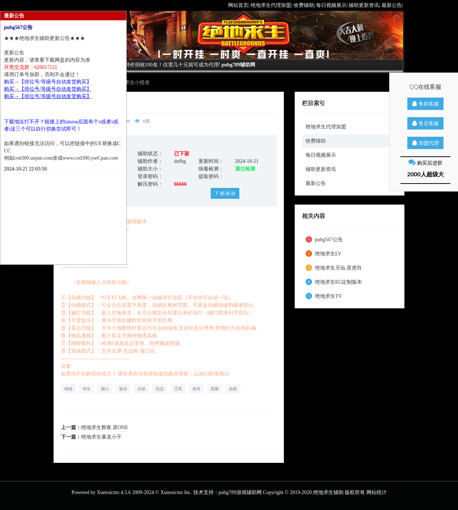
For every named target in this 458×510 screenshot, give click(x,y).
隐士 (105, 389)
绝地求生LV (323, 253)
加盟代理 (425, 143)
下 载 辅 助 (225, 193)
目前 (142, 389)
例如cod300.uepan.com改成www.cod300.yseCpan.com (61, 158)
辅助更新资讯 (321, 169)
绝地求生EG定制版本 (334, 282)
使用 (196, 389)
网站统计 (376, 492)
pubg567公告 (324, 239)
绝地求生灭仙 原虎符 (334, 267)
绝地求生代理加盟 (326, 126)
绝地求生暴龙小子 (101, 437)
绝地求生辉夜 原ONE (104, 427)
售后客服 (425, 123)
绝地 (68, 389)
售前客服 (425, 103)
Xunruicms (108, 492)
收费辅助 (316, 141)
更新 (215, 389)
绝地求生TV (324, 296)
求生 (87, 389)
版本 (123, 389)
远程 (233, 389)
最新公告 (316, 183)
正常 (178, 389)
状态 (160, 389)
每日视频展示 (321, 155)
